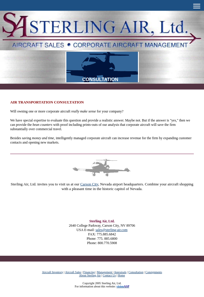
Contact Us (109, 275)
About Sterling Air (90, 275)
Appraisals (120, 272)
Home (121, 275)
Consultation (135, 272)
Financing (89, 272)
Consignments (154, 272)
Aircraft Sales (73, 272)
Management (105, 272)
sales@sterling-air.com (111, 230)
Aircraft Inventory (52, 272)
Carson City (89, 184)
